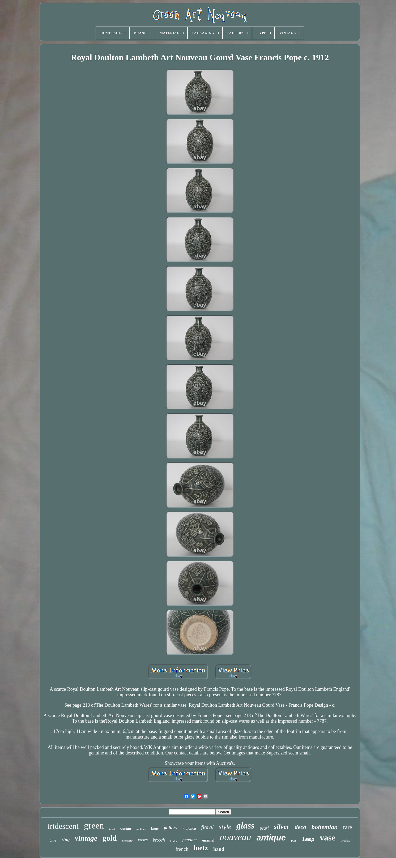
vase (327, 837)
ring (65, 839)
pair (293, 840)
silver (281, 826)
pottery (170, 827)
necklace (141, 829)
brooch (159, 840)
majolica (189, 828)
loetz (201, 848)
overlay (345, 840)
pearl (264, 828)
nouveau (235, 837)
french (182, 849)
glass (245, 825)
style (225, 826)
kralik (173, 841)
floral (207, 827)
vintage (86, 838)
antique (271, 837)
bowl (112, 829)
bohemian (325, 826)
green (94, 825)
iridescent (63, 826)
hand (218, 849)
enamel (208, 840)
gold (110, 838)
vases (143, 839)
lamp (308, 839)
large (155, 828)
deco (300, 827)
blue (52, 840)
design (125, 828)
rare (347, 827)
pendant (189, 839)
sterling (127, 840)
